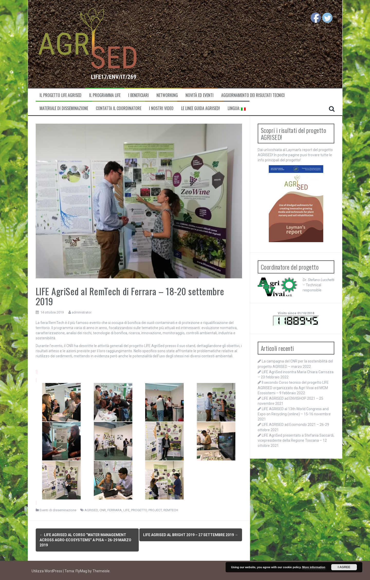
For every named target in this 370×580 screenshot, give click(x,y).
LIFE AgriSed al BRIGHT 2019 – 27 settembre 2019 (190, 535)
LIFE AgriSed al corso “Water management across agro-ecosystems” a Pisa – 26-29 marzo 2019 (85, 540)
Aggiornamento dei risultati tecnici (253, 95)
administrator (81, 312)
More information (313, 567)
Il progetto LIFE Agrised (60, 95)
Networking (167, 95)
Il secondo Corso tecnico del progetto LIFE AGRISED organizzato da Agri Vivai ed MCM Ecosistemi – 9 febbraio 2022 (293, 387)
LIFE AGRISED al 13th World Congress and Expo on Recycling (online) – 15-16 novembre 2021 (294, 414)
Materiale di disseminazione (64, 108)
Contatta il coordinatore (118, 108)
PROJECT (155, 510)
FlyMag (81, 570)
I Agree (344, 567)
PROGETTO (139, 510)
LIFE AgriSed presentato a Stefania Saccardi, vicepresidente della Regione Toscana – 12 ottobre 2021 (296, 440)
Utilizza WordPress (47, 570)
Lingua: (237, 108)
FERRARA (114, 510)
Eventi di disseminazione (58, 510)
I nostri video (161, 108)
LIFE (126, 510)
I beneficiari (138, 95)
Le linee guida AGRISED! (200, 108)
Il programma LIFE (105, 95)
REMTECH (170, 510)
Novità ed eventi (200, 95)
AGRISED (91, 510)
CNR (102, 510)
